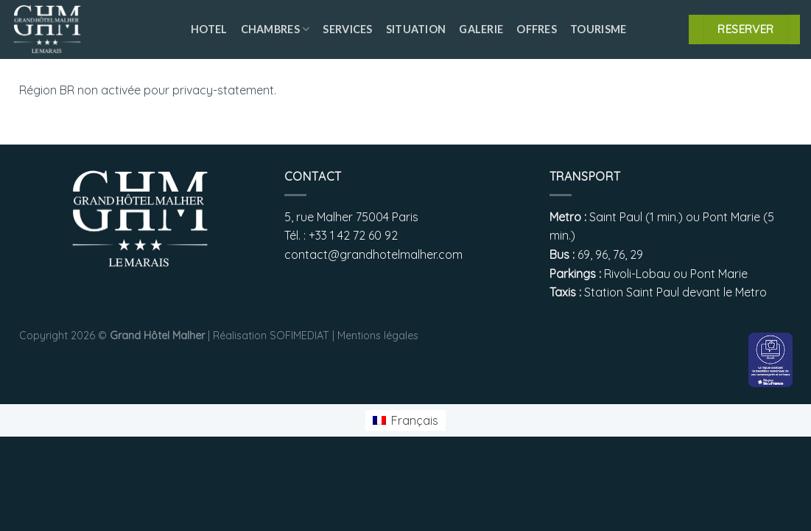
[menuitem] (405, 420)
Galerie (481, 29)
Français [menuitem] (414, 420)
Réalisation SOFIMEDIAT (271, 335)
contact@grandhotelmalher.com (373, 254)
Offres (536, 29)
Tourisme (598, 29)
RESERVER (745, 28)
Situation (416, 29)
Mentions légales (377, 335)
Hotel (209, 29)
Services (347, 29)
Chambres (275, 29)
